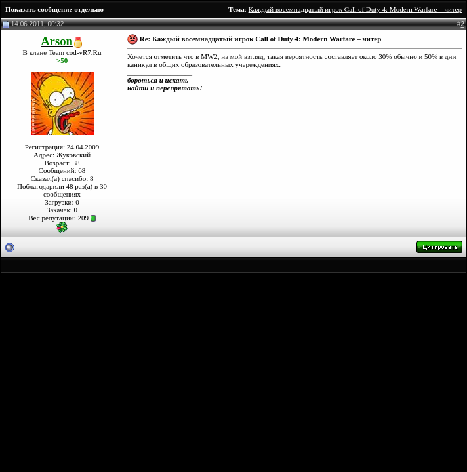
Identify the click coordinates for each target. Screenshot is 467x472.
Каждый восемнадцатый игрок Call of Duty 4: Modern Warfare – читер (355, 9)
